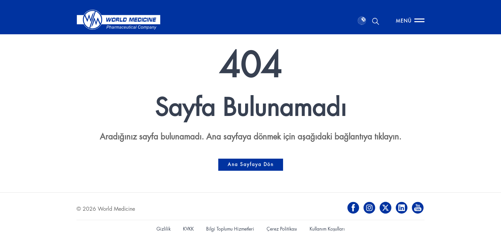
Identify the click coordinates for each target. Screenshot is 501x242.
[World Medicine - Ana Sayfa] (119, 21)
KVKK (188, 229)
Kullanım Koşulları (327, 229)
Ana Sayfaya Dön (251, 164)
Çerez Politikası (282, 229)
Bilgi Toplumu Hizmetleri (230, 229)
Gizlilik (163, 229)
